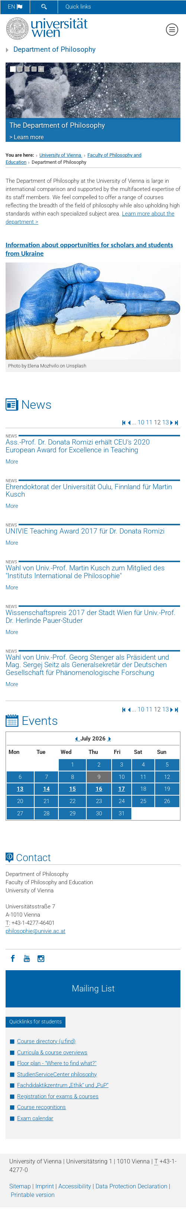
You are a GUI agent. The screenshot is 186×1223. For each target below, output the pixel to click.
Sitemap (20, 1186)
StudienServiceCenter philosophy (57, 1074)
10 (141, 422)
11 (149, 422)
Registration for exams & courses (58, 1096)
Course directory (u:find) (46, 1041)
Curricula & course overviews (52, 1052)
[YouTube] (27, 958)
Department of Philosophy (54, 49)
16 (99, 789)
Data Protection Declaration (131, 1186)
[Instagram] (41, 958)
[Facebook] (13, 958)
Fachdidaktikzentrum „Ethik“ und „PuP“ (62, 1085)
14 (46, 789)
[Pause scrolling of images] (41, 69)
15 (72, 789)
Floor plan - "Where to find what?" (56, 1063)
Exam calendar (35, 1118)
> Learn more (26, 137)
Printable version (33, 1194)
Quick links (78, 6)
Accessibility (74, 1186)
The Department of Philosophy (57, 125)
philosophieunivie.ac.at (35, 931)
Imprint (44, 1186)
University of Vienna (60, 155)
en (15, 6)
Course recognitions (41, 1107)
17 (121, 789)
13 (165, 422)
